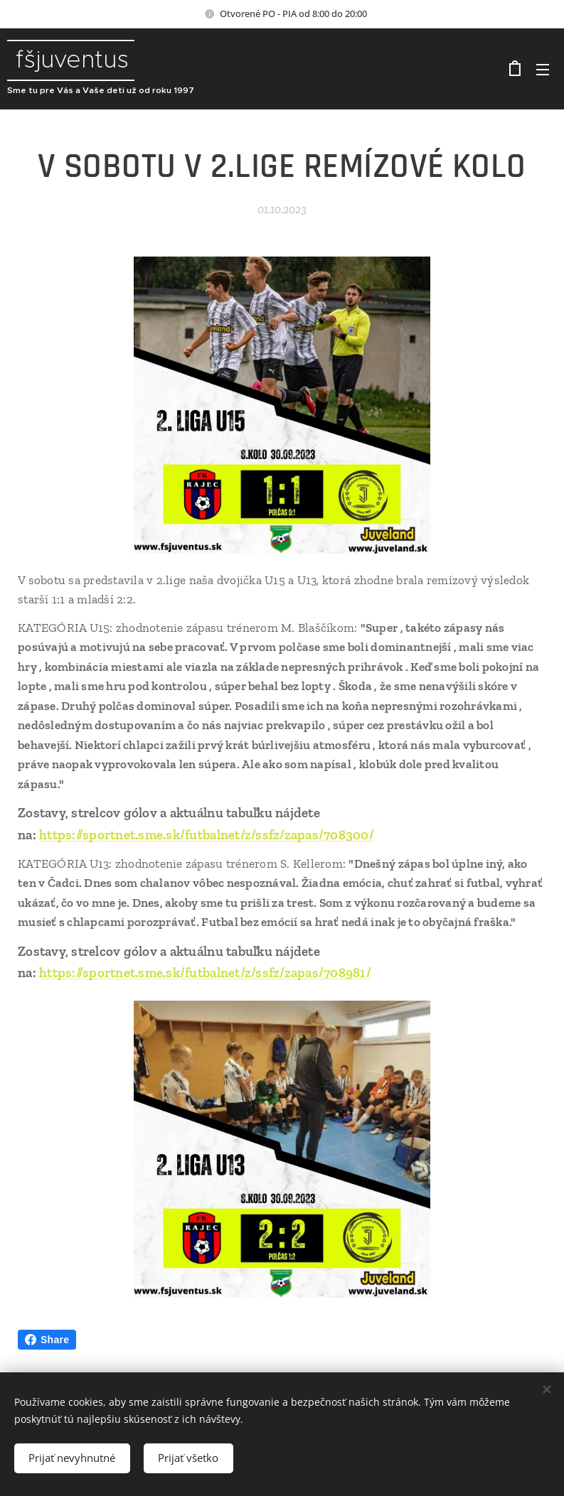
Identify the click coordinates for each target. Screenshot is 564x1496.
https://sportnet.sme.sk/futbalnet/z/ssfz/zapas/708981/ (205, 972)
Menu (542, 69)
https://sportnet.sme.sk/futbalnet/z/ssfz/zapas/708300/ (206, 835)
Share (47, 1339)
